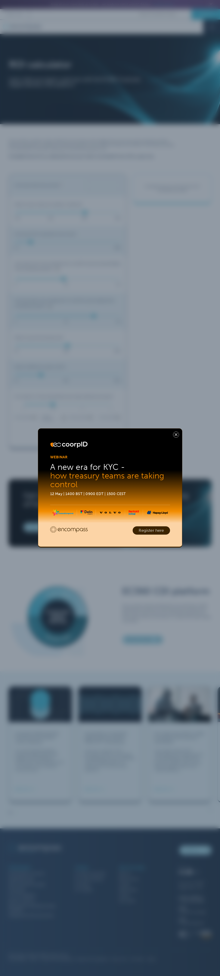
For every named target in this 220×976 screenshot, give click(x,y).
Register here (151, 530)
